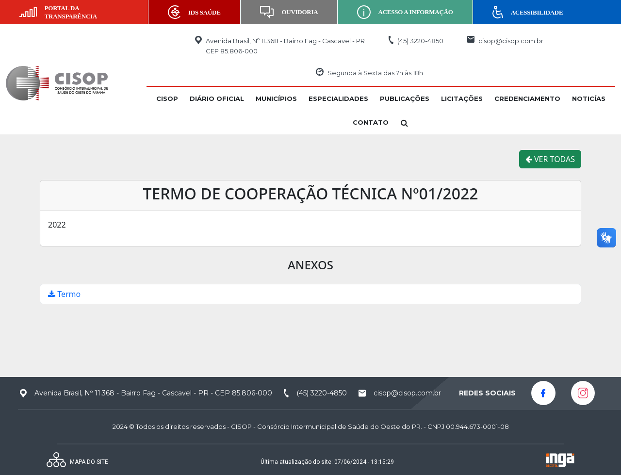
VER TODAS (550, 159)
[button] (167, 99)
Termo (64, 294)
